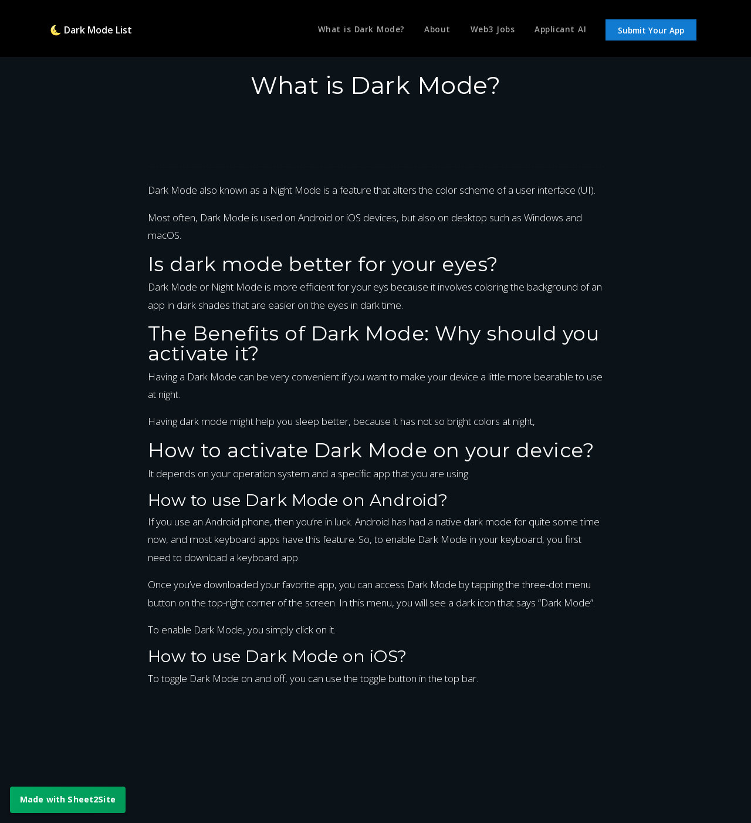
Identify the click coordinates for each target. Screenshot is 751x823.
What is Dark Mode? (354, 31)
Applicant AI (559, 31)
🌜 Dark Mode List (94, 31)
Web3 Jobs (490, 31)
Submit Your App (651, 31)
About (433, 31)
